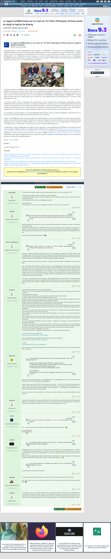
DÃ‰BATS (66, 6)
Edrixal (12, 211)
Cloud (26, 4)
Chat (46, 1)
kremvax (12, 400)
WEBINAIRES (34, 6)
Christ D (12, 290)
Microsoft (38, 4)
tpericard (12, 356)
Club (79, 1)
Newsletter (53, 1)
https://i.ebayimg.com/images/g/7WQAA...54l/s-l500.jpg (34, 339)
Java (43, 4)
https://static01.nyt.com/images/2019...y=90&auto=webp (35, 335)
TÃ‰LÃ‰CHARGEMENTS (50, 6)
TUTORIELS (24, 6)
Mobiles (76, 4)
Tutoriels (30, 1)
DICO (75, 6)
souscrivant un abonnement (37, 172)
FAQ (36, 1)
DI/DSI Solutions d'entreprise (16, 4)
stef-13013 (12, 192)
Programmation (60, 4)
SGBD (66, 4)
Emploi (61, 1)
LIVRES (41, 6)
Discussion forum (97, 72)
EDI (54, 4)
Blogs (41, 1)
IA (29, 4)
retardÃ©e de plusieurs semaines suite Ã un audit (64, 133)
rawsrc (12, 416)
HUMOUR (80, 6)
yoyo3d (12, 440)
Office (71, 4)
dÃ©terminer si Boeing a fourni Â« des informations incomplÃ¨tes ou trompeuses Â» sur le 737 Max (42, 130)
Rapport (11, 140)
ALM (33, 4)
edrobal (11, 493)
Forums (22, 1)
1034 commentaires (33, 31)
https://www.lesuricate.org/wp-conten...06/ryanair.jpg (34, 344)
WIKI (71, 6)
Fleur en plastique (12, 242)
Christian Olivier (21, 31)
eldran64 (12, 477)
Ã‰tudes (68, 1)
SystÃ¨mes (82, 4)
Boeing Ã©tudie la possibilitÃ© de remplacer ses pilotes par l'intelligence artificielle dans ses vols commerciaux (41, 162)
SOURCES (60, 6)
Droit (74, 1)
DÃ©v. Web (48, 4)
